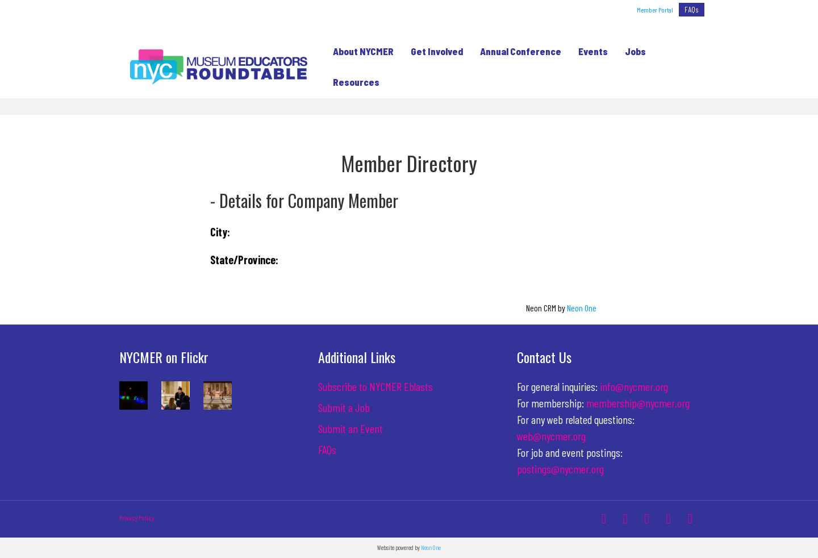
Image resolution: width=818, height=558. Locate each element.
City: (220, 232)
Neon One (581, 307)
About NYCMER (359, 51)
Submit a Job (344, 407)
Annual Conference (517, 51)
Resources (352, 82)
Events (589, 51)
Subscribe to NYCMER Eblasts (375, 386)
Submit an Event (350, 428)
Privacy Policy (136, 518)
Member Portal (655, 10)
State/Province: (244, 259)
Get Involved (433, 51)
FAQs (692, 9)
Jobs (631, 51)
